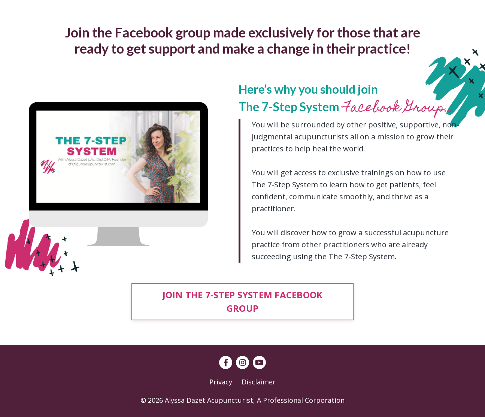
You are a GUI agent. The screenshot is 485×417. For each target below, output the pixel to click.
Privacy (220, 381)
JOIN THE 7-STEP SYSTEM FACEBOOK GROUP (243, 301)
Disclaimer (259, 381)
